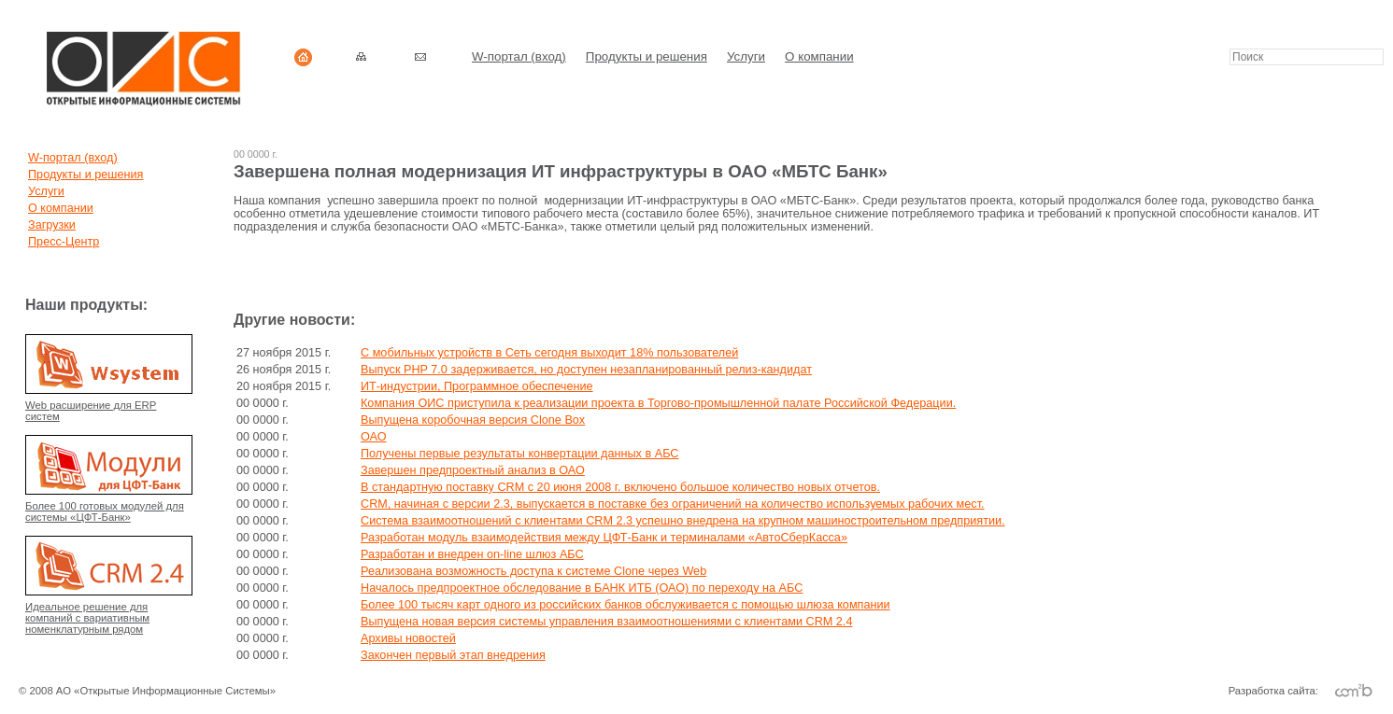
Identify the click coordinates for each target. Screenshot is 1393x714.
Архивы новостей (408, 638)
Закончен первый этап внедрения (453, 655)
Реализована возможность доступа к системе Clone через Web (533, 571)
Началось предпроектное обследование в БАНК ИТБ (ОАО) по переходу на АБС (582, 588)
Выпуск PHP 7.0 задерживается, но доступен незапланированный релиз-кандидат (586, 369)
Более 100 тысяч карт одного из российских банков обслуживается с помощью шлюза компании (625, 604)
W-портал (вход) (519, 56)
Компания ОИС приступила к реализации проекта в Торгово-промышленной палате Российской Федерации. (658, 403)
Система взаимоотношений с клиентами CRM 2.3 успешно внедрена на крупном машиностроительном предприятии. (683, 520)
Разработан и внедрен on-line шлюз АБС (472, 554)
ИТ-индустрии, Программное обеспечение (477, 386)
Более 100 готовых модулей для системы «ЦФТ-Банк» (104, 511)
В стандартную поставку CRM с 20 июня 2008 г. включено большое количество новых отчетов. (620, 487)
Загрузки (52, 224)
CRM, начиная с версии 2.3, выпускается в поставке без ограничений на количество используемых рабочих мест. (673, 504)
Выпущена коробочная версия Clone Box (473, 420)
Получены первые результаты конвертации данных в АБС (519, 453)
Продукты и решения (646, 56)
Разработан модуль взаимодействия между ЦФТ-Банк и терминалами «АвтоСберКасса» (604, 537)
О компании (819, 56)
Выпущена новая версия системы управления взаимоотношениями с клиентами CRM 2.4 (606, 621)
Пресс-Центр (63, 241)
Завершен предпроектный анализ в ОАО (473, 470)
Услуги (746, 56)
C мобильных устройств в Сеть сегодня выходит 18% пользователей (549, 352)
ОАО (374, 436)
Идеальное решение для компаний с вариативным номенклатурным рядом (87, 618)
